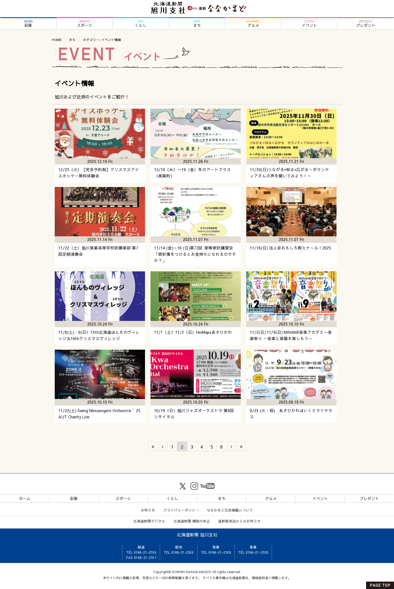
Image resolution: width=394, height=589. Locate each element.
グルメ (253, 23)
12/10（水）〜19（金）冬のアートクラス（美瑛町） (192, 173)
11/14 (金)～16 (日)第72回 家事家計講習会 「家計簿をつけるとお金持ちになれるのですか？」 (195, 254)
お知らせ (148, 510)
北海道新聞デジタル (149, 521)
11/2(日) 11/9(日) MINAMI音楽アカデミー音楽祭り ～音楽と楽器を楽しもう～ (291, 335)
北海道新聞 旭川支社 (197, 534)
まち (197, 23)
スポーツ (85, 23)
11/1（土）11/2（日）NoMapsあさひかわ (193, 332)
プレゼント (366, 23)
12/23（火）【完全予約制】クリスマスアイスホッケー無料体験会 (98, 173)
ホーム (24, 498)
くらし (141, 23)
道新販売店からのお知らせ (239, 521)
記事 (28, 23)
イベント (310, 23)
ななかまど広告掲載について (230, 510)
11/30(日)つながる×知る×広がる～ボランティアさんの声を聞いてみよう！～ (289, 173)
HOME (57, 40)
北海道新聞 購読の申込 (191, 521)
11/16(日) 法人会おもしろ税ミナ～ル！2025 (290, 248)
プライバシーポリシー (181, 510)
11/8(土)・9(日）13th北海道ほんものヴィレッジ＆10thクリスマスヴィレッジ (99, 335)
